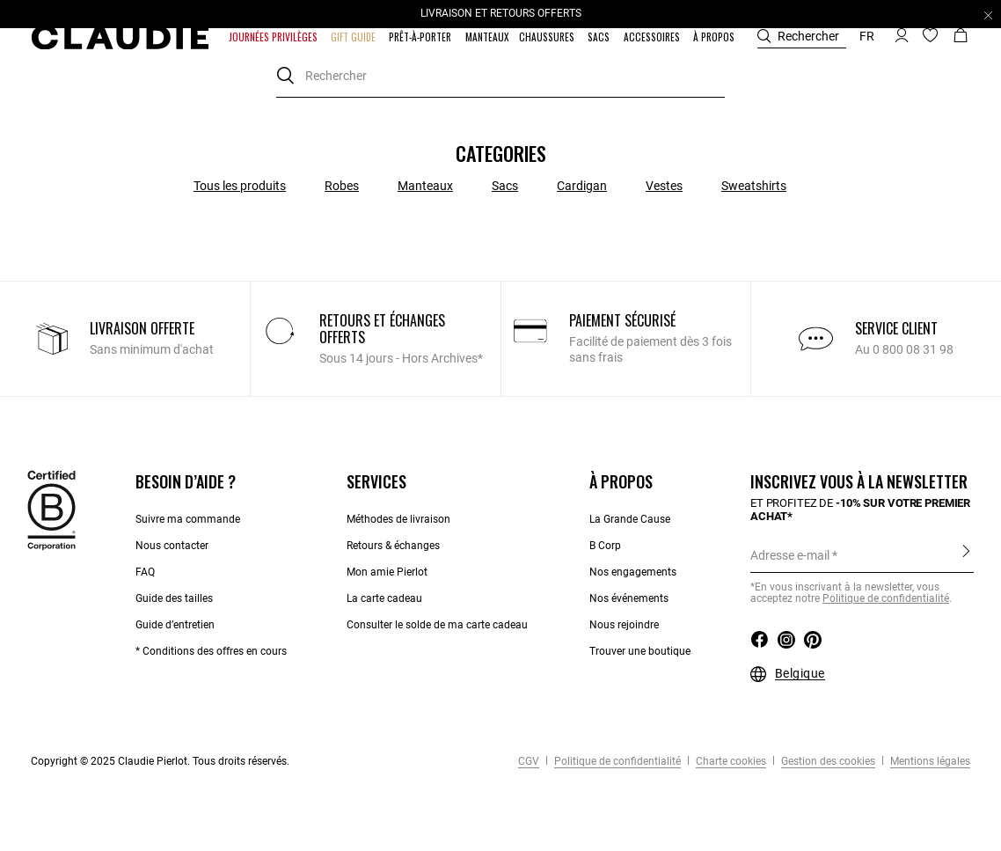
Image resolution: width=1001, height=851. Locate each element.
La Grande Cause (629, 519)
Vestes (664, 186)
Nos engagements (632, 572)
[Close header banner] (988, 15)
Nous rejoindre (624, 625)
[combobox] (500, 76)
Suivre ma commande (187, 519)
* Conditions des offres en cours (211, 651)
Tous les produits (240, 186)
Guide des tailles (174, 598)
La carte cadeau (384, 598)
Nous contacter (171, 545)
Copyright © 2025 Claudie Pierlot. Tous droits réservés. (160, 761)
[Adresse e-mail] (862, 555)
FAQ (145, 572)
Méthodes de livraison (398, 519)
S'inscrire (966, 554)
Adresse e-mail (789, 555)
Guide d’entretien (175, 625)
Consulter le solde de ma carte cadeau (438, 625)
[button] (274, 36)
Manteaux (425, 186)
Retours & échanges (393, 545)
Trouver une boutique (639, 651)
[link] (486, 36)
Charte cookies (729, 761)
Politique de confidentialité (616, 761)
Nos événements (629, 598)
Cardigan (582, 186)
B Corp (605, 545)
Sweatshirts (753, 186)
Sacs (505, 186)
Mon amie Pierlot (387, 572)
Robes (342, 186)
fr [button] (866, 36)
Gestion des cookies (826, 761)
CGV (528, 761)
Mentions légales (929, 761)
